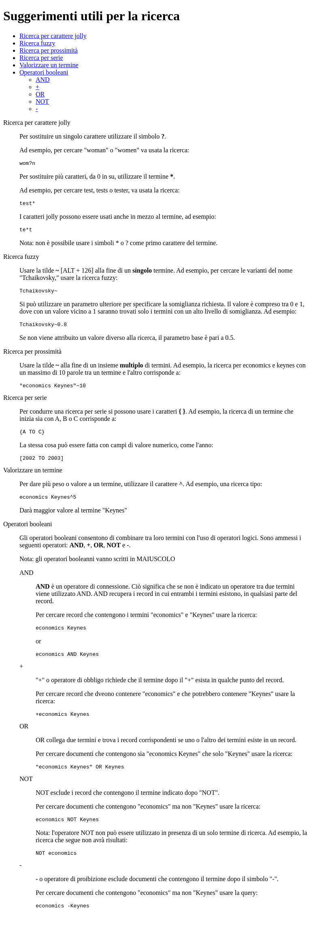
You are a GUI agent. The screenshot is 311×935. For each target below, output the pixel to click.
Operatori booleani (43, 72)
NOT (42, 101)
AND (43, 79)
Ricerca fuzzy (37, 43)
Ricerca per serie (41, 57)
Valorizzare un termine (49, 65)
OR (40, 94)
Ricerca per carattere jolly (53, 35)
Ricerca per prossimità (48, 50)
